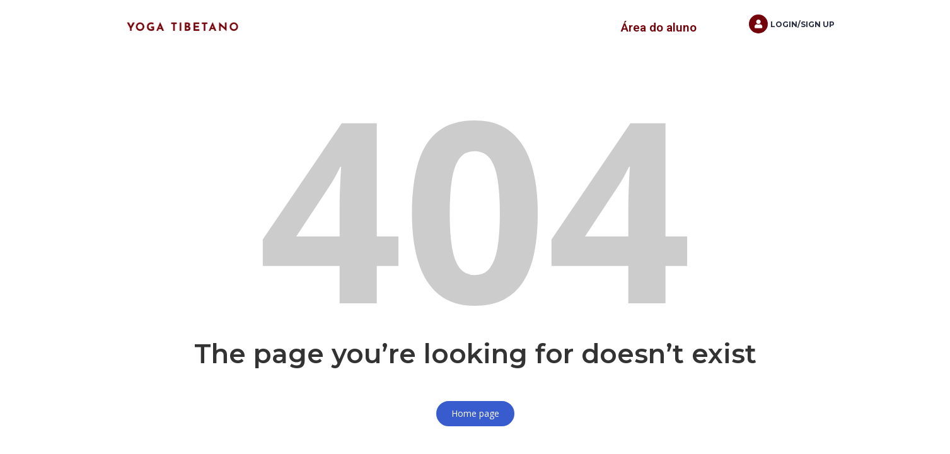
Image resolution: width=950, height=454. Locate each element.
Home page (475, 413)
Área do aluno (659, 27)
